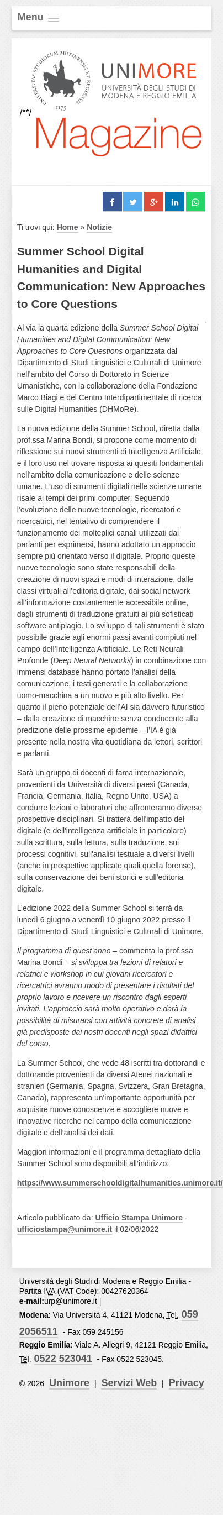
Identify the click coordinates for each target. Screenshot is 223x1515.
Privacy (186, 1382)
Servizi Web (129, 1382)
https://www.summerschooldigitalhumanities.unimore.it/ (120, 1182)
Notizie (99, 227)
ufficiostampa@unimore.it (64, 1229)
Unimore (69, 1382)
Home (67, 227)
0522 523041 (63, 1358)
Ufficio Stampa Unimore (139, 1217)
